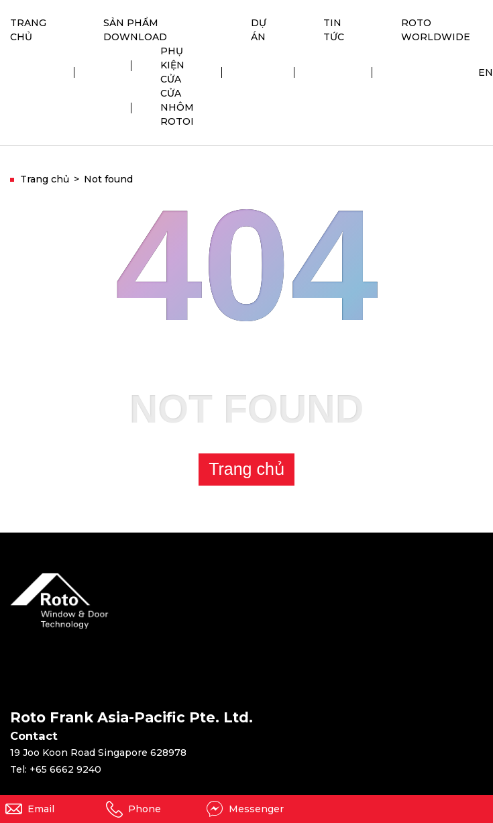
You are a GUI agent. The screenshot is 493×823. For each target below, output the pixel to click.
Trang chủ (246, 468)
